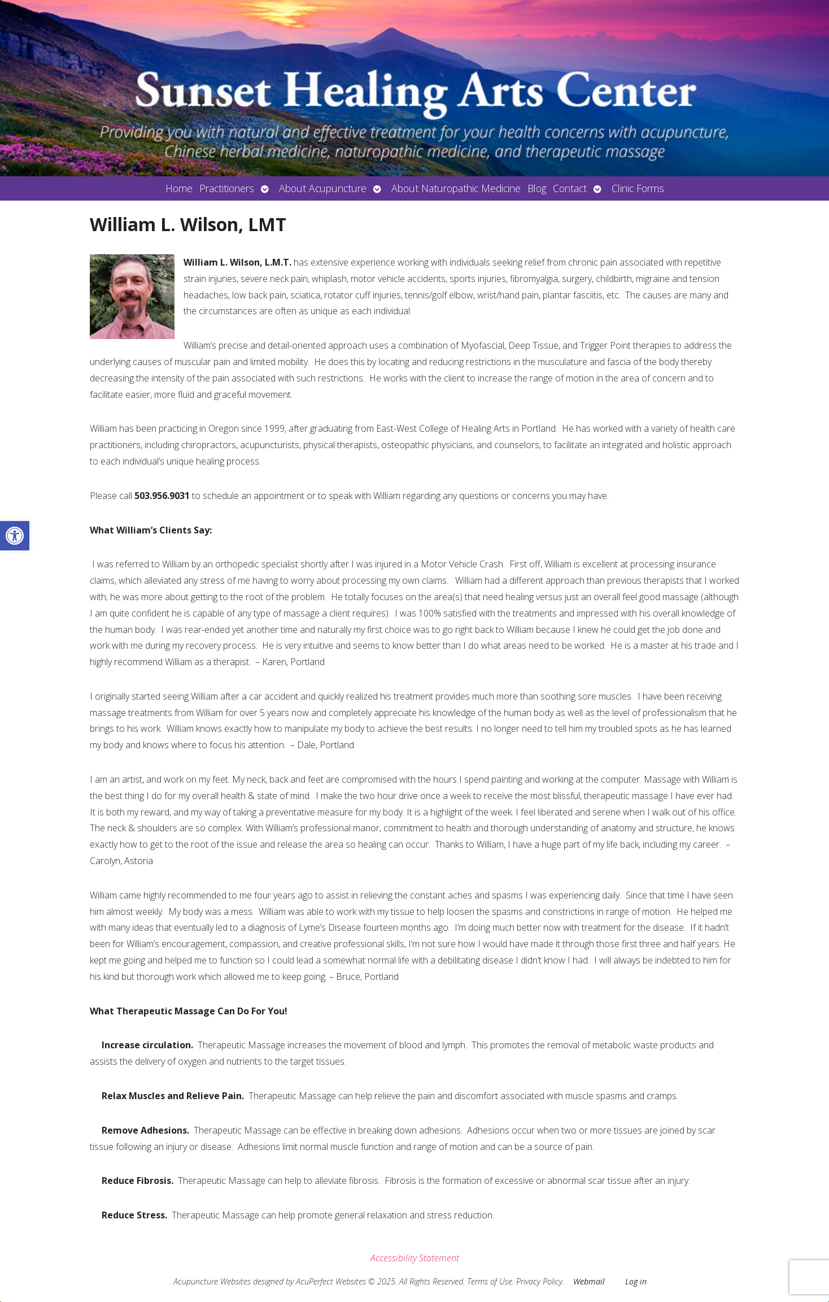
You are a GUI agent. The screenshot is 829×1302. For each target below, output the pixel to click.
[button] (14, 535)
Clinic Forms (638, 188)
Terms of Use (489, 1281)
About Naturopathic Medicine (456, 188)
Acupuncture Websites (212, 1281)
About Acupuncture (322, 188)
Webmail (589, 1281)
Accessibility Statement (414, 1258)
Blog (536, 188)
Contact (570, 188)
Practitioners (226, 188)
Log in (636, 1281)
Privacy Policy (539, 1281)
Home (179, 188)
